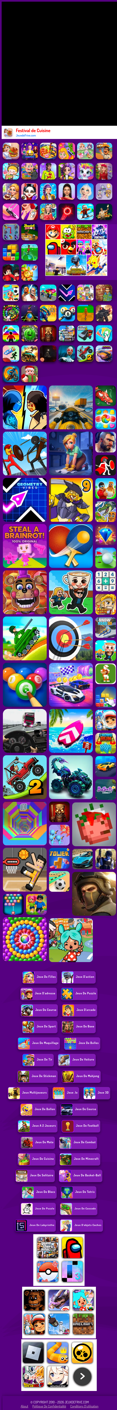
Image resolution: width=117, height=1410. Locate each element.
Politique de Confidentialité (49, 1406)
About (24, 1406)
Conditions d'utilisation (84, 1406)
